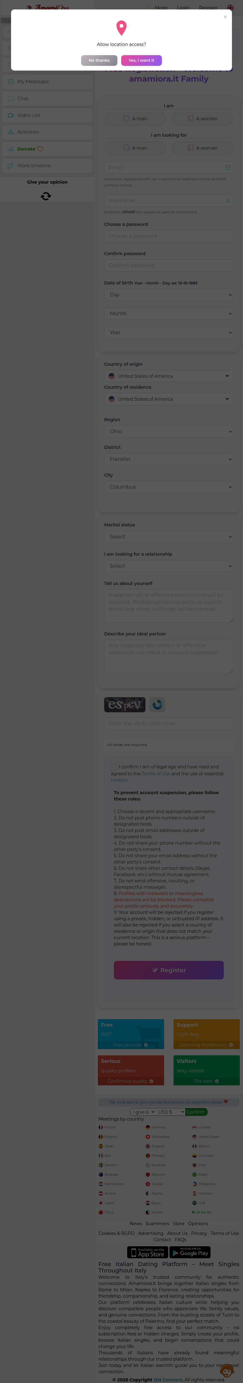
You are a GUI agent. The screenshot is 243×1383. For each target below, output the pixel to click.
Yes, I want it (141, 60)
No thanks (99, 60)
